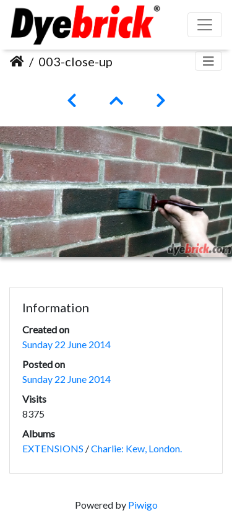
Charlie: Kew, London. (136, 448)
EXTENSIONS (53, 448)
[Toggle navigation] (208, 61)
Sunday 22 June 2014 (66, 344)
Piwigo (143, 505)
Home (17, 61)
